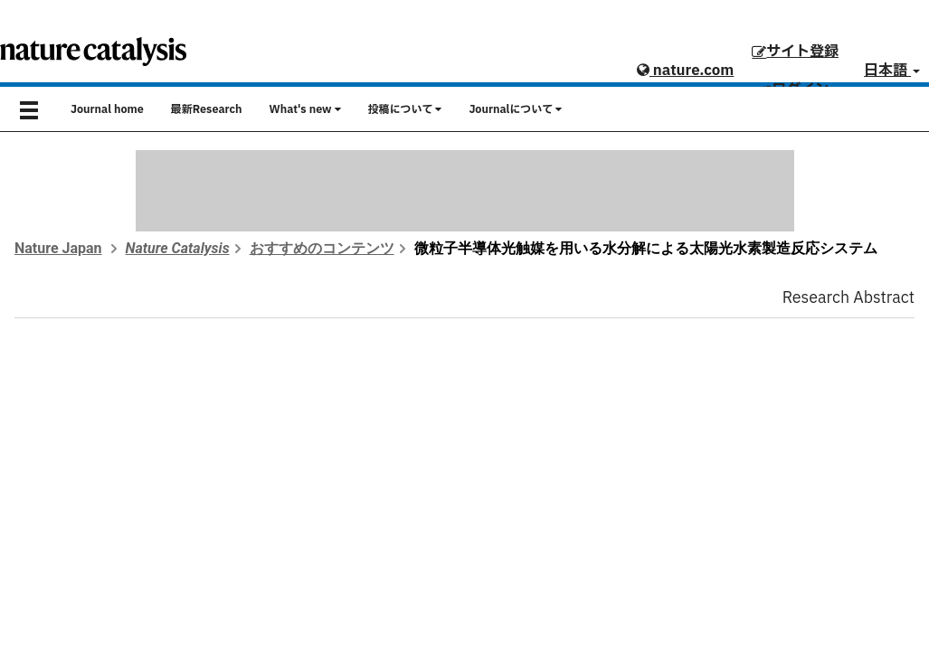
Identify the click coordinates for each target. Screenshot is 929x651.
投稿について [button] (405, 109)
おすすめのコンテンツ (322, 248)
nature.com (685, 70)
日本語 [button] (892, 70)
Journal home (107, 109)
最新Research (206, 109)
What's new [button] (305, 109)
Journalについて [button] (515, 109)
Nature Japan (58, 248)
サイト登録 (795, 51)
